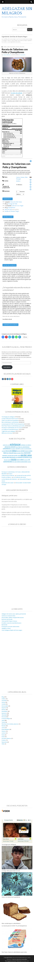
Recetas (22, 46)
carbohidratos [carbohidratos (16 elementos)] (7, 448)
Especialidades (11, 46)
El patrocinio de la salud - (8, 482)
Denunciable (5, 706)
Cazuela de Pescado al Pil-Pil (23, 475)
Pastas (22, 177)
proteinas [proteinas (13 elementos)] (20, 457)
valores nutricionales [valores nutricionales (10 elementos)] (22, 461)
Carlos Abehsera (7, 54)
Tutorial (3, 722)
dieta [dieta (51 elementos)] (14, 450)
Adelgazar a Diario (6, 628)
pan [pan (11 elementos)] (13, 455)
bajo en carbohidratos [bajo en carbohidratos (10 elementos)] (23, 447)
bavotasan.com (25, 961)
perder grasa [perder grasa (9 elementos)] (17, 455)
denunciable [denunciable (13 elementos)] (9, 451)
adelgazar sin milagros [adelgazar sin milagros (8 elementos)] (26, 444)
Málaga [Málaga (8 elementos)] (15, 453)
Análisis (4, 698)
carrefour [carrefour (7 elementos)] (13, 448)
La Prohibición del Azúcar (19, 477)
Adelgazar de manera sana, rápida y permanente (14, 614)
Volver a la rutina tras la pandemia (10, 420)
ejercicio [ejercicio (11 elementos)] (19, 451)
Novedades (4, 711)
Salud (3, 720)
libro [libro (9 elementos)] (7, 453)
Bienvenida (4, 625)
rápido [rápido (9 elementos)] (18, 459)
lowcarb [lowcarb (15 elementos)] (11, 453)
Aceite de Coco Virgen (17, 205)
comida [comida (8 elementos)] (3, 451)
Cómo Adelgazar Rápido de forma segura (12, 630)
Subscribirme (7, 367)
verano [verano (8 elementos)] (29, 461)
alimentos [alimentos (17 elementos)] (8, 447)
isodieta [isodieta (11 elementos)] (30, 451)
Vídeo (3, 744)
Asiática (18, 181)
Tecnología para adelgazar (8, 417)
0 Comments (22, 54)
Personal (4, 717)
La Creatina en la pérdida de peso (10, 429)
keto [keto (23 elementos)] (4, 453)
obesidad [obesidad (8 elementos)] (9, 455)
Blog (3, 697)
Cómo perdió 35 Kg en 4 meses (9, 621)
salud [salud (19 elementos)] (21, 460)
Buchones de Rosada (7, 619)
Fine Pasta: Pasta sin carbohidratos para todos (13, 426)
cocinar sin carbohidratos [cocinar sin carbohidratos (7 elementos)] (25, 448)
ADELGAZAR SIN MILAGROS (17, 10)
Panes (3, 735)
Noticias (4, 709)
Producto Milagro (6, 718)
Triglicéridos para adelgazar (8, 431)
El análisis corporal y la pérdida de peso (11, 623)
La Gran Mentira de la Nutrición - (10, 479)
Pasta (17, 46)
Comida (3, 704)
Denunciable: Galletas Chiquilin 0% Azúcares (13, 617)
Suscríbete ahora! (7, 319)
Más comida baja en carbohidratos (10, 422)
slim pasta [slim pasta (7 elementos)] (14, 461)
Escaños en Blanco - (7, 477)
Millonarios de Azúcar (7, 433)
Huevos (4, 731)
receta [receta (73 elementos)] (13, 459)
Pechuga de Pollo (12, 204)
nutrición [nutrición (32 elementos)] (27, 453)
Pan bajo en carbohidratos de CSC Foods (12, 427)
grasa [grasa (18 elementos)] (23, 451)
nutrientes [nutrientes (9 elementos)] (4, 455)
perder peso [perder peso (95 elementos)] (26, 455)
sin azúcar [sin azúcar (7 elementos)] (26, 459)
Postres (4, 740)
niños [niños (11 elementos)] (22, 453)
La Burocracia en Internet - (8, 475)
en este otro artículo (16, 93)
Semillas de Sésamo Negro (11, 211)
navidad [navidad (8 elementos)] (18, 453)
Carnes (18, 177)
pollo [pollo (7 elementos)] (16, 457)
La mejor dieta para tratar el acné (10, 418)
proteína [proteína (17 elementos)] (25, 457)
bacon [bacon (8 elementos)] (16, 447)
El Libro (10, 473)
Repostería (4, 742)
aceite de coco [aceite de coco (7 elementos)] (6, 444)
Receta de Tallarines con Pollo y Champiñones (15, 51)
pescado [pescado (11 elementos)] (4, 457)
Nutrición (4, 713)
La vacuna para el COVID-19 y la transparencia (13, 424)
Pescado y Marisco (6, 738)
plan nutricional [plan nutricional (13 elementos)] (11, 457)
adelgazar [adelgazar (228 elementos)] (15, 444)
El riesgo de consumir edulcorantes (10, 626)
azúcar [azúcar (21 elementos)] (13, 447)
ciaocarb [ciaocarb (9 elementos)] (18, 448)
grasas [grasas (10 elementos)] (26, 451)
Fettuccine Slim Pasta (16, 202)
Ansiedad (4, 700)
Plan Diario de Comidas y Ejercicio (10, 724)
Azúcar (3, 702)
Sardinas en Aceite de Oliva (8, 615)
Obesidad (4, 715)
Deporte (4, 708)
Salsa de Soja (8, 209)
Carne (4, 46)
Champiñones (11, 207)
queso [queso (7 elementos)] (9, 459)
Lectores (4, 733)
